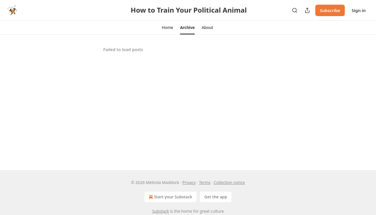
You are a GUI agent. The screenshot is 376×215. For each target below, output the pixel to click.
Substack (160, 211)
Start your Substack (170, 197)
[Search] (294, 10)
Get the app (215, 196)
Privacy (189, 182)
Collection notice (229, 182)
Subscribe (330, 10)
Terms (204, 182)
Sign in (359, 10)
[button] (167, 27)
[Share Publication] (307, 10)
